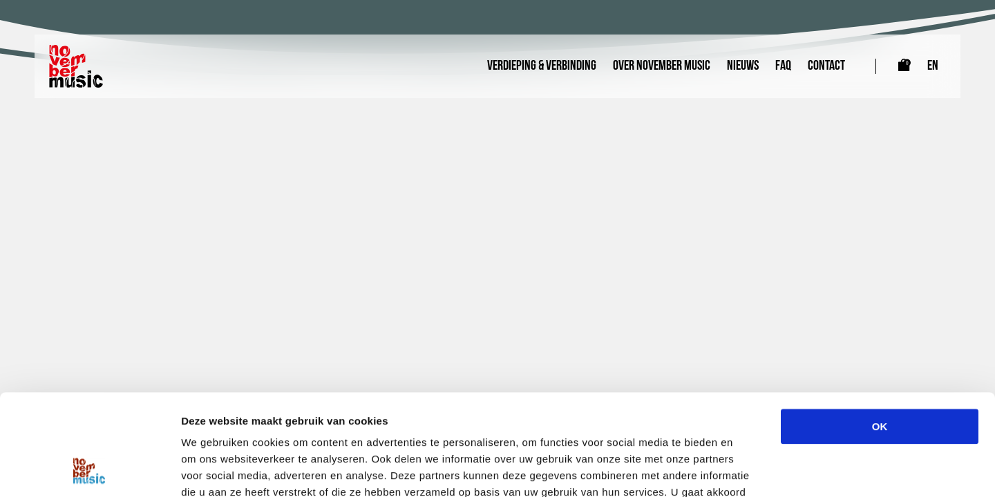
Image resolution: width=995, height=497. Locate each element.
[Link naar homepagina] (76, 66)
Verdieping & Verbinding (541, 66)
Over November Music (661, 66)
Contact (826, 66)
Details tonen (746, 470)
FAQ (783, 66)
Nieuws (743, 66)
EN (932, 66)
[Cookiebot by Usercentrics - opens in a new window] (89, 470)
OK (880, 332)
